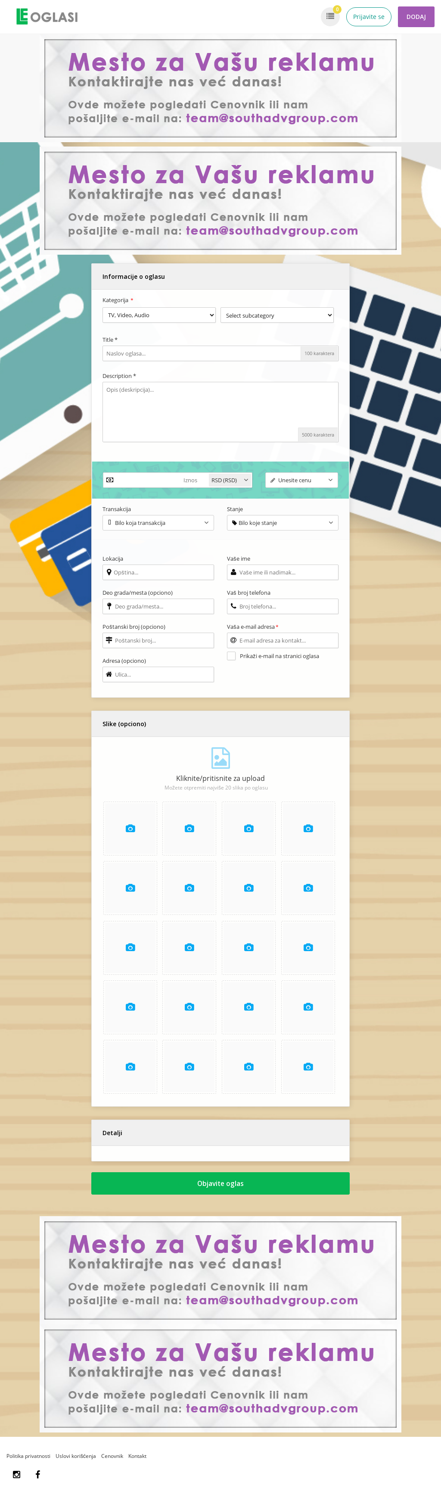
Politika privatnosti (28, 1461)
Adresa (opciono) (124, 661)
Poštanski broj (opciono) (133, 626)
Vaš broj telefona (248, 592)
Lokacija (112, 558)
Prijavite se (369, 16)
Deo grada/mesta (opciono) (137, 592)
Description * (119, 376)
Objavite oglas (220, 1187)
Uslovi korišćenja (76, 1461)
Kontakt (137, 1461)
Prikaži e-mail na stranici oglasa (279, 656)
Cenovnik (112, 1461)
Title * (110, 339)
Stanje (235, 509)
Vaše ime (238, 558)
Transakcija (116, 509)
